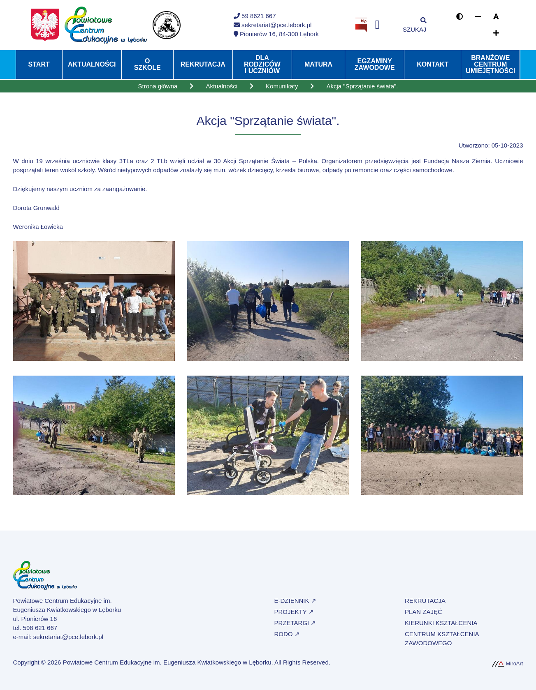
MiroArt (507, 663)
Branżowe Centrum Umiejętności (490, 64)
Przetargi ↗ (295, 622)
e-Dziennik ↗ (295, 600)
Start (39, 64)
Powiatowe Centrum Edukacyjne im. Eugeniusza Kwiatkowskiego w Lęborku (167, 662)
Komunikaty (282, 86)
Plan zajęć (423, 611)
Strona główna (157, 86)
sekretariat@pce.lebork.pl (68, 636)
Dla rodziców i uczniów (262, 64)
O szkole (147, 64)
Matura (318, 64)
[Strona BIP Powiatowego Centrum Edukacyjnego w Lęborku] (361, 24)
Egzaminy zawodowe (375, 64)
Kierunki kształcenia (441, 622)
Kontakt (432, 64)
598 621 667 (40, 627)
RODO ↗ (287, 633)
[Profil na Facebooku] (377, 24)
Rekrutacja (203, 64)
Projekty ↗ (294, 611)
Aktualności (92, 64)
